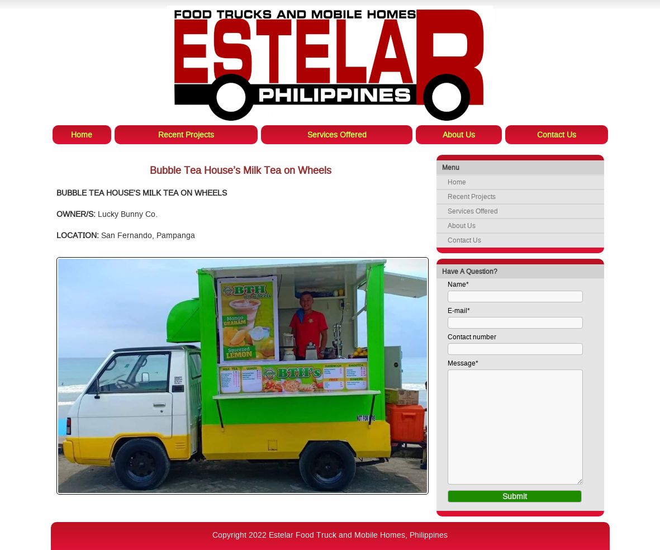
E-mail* (459, 311)
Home (457, 182)
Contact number (472, 337)
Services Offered (473, 211)
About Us (462, 226)
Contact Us (464, 240)
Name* (458, 284)
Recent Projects (472, 197)
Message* (463, 363)
